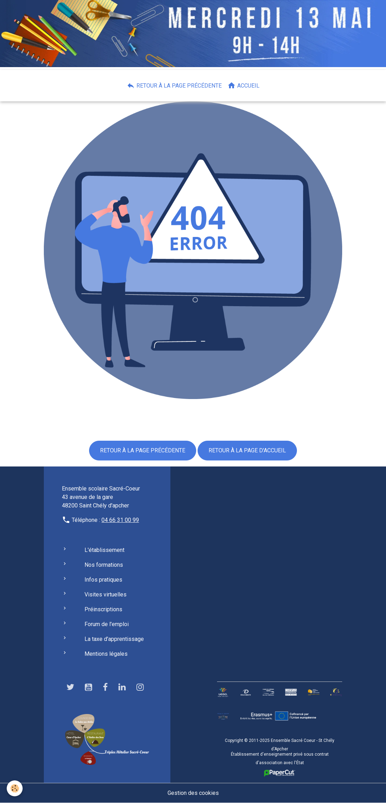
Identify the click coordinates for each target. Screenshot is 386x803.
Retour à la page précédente (174, 85)
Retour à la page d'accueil (247, 450)
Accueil (243, 85)
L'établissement (104, 550)
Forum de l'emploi (106, 624)
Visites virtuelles (105, 594)
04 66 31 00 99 (120, 520)
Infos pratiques (103, 579)
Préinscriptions (103, 609)
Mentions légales (106, 653)
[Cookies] (15, 788)
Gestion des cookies (193, 793)
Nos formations (103, 564)
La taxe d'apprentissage (114, 639)
